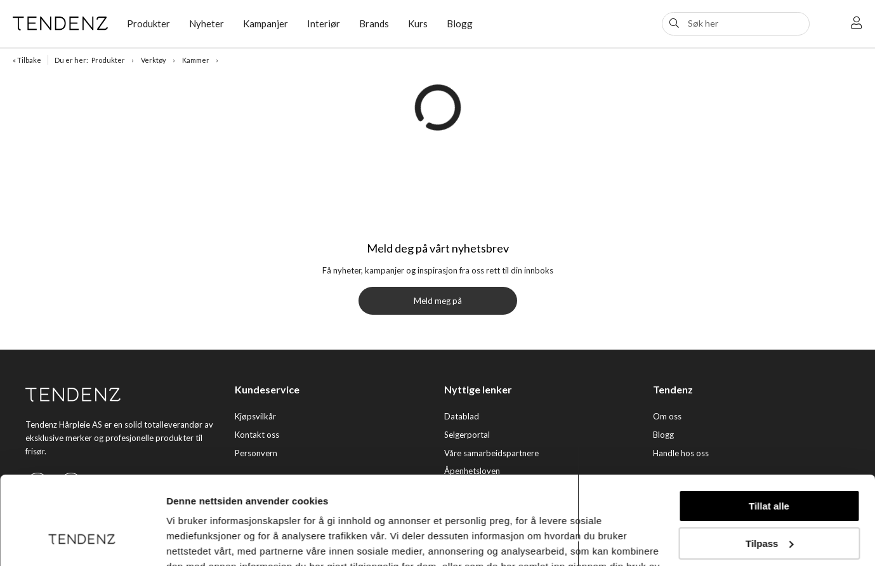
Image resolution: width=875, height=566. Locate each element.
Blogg (460, 23)
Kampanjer (265, 23)
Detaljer (184, 541)
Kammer (195, 60)
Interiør (323, 23)
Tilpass (769, 467)
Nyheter (206, 23)
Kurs (418, 23)
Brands (374, 23)
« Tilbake (27, 60)
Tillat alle (769, 430)
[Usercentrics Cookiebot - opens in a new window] (82, 541)
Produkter (148, 23)
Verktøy (153, 60)
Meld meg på (438, 301)
